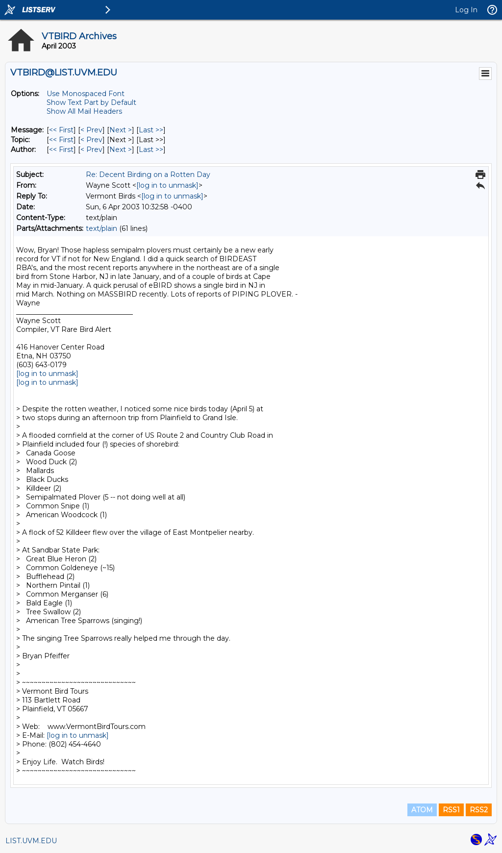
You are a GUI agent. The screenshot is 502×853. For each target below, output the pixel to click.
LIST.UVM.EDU (31, 840)
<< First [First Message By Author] (61, 149)
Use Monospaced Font (86, 93)
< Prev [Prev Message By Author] (91, 149)
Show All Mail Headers (84, 111)
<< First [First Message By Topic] (61, 139)
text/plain (101, 228)
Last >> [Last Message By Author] (151, 149)
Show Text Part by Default (91, 102)
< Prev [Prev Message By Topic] (91, 139)
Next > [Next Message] (120, 129)
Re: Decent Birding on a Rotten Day (148, 174)
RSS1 (451, 809)
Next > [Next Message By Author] (120, 149)
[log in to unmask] (167, 185)
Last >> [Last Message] (151, 129)
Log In (466, 9)
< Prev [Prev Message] (91, 129)
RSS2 (479, 809)
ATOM (422, 809)
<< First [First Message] (61, 129)
